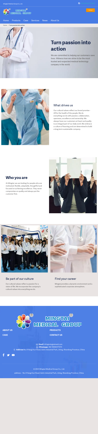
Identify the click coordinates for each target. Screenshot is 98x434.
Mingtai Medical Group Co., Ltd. (13, 4)
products (55, 330)
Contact (90, 10)
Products (16, 20)
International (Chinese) (86, 3)
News (45, 20)
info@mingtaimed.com (53, 344)
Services (35, 20)
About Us (55, 20)
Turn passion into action (17, 25)
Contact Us (56, 335)
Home (6, 20)
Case (25, 20)
